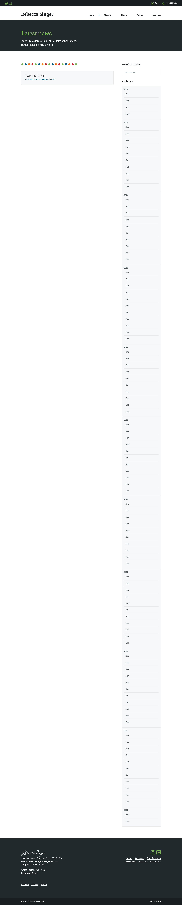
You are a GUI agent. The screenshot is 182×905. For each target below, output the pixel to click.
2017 (126, 731)
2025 (126, 122)
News (124, 15)
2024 (126, 195)
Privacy (34, 884)
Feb (127, 94)
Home (91, 15)
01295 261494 (171, 3)
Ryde (158, 901)
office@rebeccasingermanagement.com (40, 861)
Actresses (139, 858)
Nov (127, 253)
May (127, 114)
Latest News (130, 861)
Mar (127, 101)
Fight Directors (154, 858)
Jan (127, 127)
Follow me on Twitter (6, 3)
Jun (127, 154)
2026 (126, 89)
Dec (127, 187)
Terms (44, 884)
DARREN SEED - (35, 76)
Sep (127, 173)
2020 (126, 499)
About (139, 15)
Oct (127, 180)
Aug (127, 167)
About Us (143, 861)
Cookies (25, 884)
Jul (127, 160)
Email (157, 3)
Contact (157, 15)
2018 (126, 651)
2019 (126, 572)
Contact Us (155, 861)
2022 (126, 347)
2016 (126, 810)
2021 (126, 420)
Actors (129, 858)
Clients (107, 15)
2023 (126, 268)
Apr (127, 107)
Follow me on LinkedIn (10, 3)
